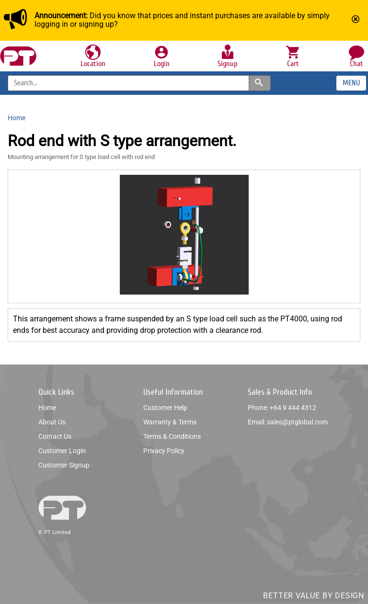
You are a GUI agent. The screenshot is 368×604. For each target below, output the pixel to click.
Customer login (62, 451)
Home (47, 407)
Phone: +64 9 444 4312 (282, 407)
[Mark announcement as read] (356, 20)
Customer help (165, 407)
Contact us (54, 436)
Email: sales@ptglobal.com (288, 422)
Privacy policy (163, 451)
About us (52, 422)
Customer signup (64, 465)
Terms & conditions (172, 436)
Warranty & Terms (169, 422)
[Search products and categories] (260, 83)
